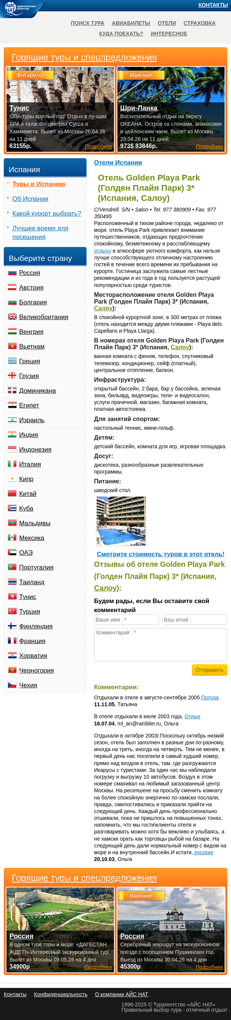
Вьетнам (31, 346)
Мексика (31, 538)
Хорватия (33, 655)
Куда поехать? (121, 34)
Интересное (169, 34)
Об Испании (30, 198)
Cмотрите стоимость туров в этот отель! (161, 554)
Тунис (27, 596)
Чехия (28, 685)
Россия (29, 272)
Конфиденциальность (60, 994)
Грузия (29, 376)
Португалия (36, 567)
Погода (210, 697)
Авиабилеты (131, 23)
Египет (29, 405)
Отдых (193, 716)
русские (204, 852)
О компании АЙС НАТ (121, 994)
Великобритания (43, 317)
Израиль (31, 420)
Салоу (103, 308)
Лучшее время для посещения (40, 233)
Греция (29, 361)
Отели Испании (118, 162)
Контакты (213, 5)
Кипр (26, 479)
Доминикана (37, 390)
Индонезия (35, 449)
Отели (167, 23)
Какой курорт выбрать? (46, 213)
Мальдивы (34, 523)
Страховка (200, 23)
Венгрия (31, 331)
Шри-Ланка (139, 108)
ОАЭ (26, 552)
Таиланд (31, 582)
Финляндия (36, 626)
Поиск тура (87, 23)
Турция (29, 611)
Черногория (36, 670)
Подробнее (98, 967)
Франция (32, 641)
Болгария (33, 302)
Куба (26, 508)
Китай (27, 493)
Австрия (31, 287)
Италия (30, 464)
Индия (28, 434)
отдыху (102, 251)
